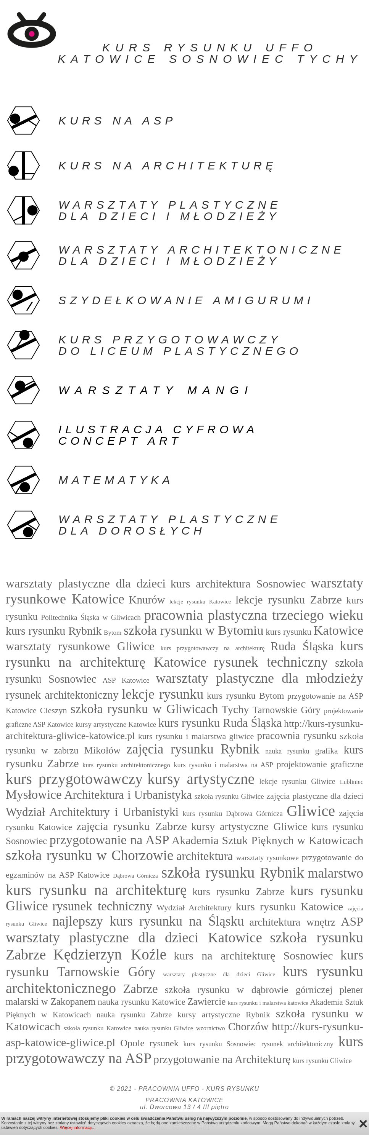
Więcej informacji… (78, 1127)
